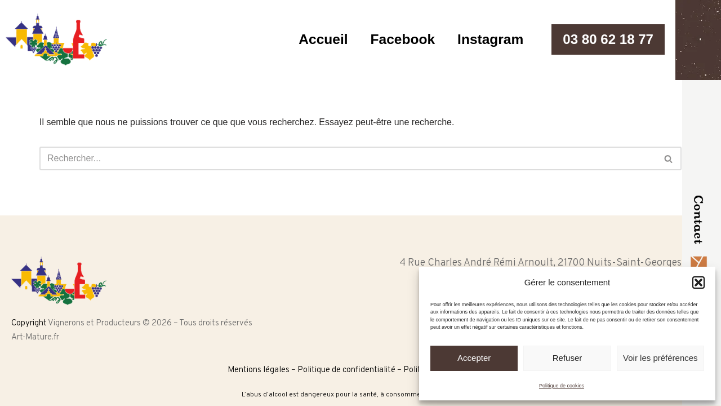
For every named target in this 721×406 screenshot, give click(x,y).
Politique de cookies (561, 386)
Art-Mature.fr (35, 337)
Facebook (397, 39)
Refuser (567, 358)
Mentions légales (259, 370)
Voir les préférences (660, 358)
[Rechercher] (347, 158)
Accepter (474, 358)
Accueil (317, 39)
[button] (698, 282)
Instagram (486, 39)
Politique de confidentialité (346, 370)
